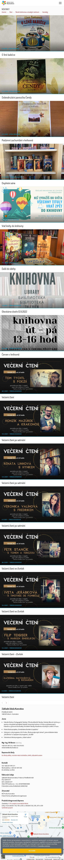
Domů (4, 12)
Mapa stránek (6, 842)
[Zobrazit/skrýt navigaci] (60, 3)
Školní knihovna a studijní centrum (27, 12)
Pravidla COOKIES (32, 842)
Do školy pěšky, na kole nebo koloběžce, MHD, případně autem (22, 755)
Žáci (10, 12)
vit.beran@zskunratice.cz (10, 748)
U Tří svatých (12, 803)
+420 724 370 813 (18, 746)
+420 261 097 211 (9, 766)
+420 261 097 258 (16, 768)
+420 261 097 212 (7, 746)
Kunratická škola (22, 803)
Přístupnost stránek (18, 842)
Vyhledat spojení (7, 808)
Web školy (59, 840)
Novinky (45, 12)
